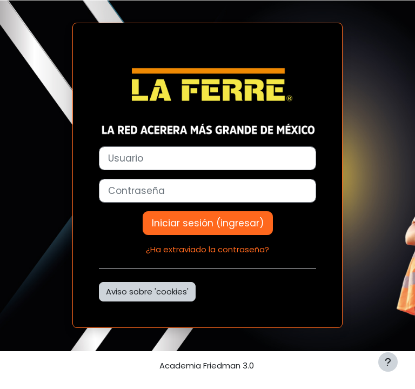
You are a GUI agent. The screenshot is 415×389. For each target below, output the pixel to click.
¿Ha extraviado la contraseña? (207, 249)
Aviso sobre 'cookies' (147, 291)
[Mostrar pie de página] (388, 362)
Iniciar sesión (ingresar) (208, 223)
